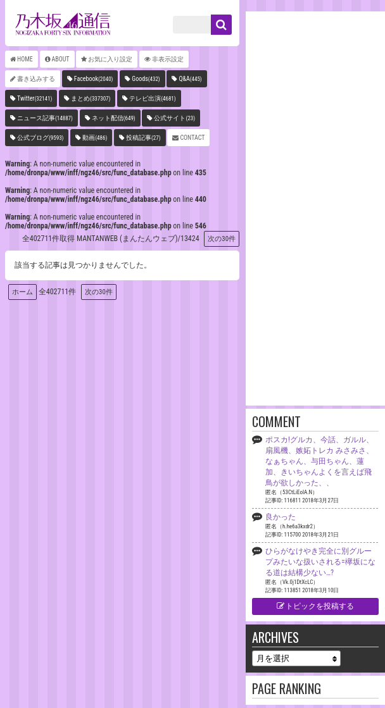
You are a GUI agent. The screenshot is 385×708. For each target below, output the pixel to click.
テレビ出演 (152, 98)
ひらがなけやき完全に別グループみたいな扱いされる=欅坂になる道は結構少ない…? (320, 562)
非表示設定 (168, 59)
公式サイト (174, 118)
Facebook (93, 78)
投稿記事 (143, 137)
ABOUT (61, 59)
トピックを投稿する (316, 606)
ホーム (22, 292)
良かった (280, 516)
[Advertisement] (315, 207)
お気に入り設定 (110, 59)
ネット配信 (114, 118)
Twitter (34, 98)
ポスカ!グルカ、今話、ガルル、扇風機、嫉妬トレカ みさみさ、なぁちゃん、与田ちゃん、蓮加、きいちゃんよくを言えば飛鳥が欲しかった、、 (319, 461)
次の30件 (222, 239)
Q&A (190, 78)
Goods (146, 78)
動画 (94, 137)
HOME (25, 59)
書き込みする (36, 78)
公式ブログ (40, 137)
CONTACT (192, 137)
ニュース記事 (45, 118)
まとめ (90, 98)
